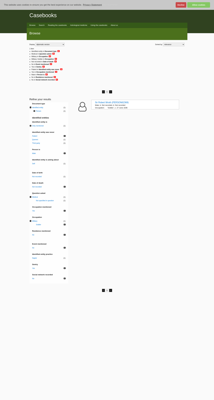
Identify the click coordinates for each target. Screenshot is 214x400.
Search (41, 25)
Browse (32, 25)
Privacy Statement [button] (92, 5)
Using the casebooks (99, 25)
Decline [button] (180, 5)
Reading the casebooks (57, 25)
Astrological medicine (78, 25)
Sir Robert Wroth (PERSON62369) (112, 102)
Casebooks (43, 15)
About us (114, 25)
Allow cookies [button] (198, 5)
